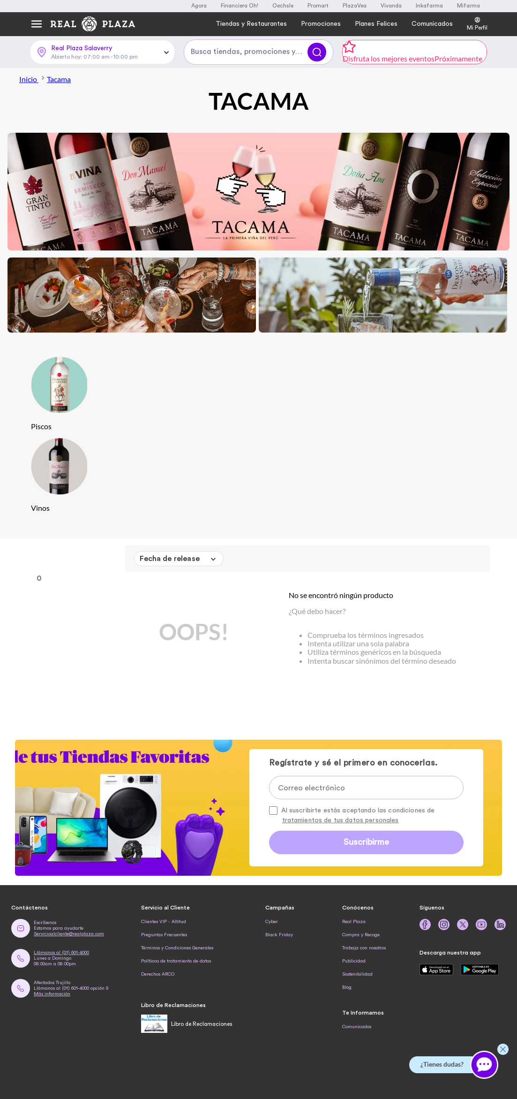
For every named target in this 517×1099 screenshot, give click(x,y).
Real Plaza (354, 921)
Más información (52, 994)
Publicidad (354, 961)
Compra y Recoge (361, 934)
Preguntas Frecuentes (164, 934)
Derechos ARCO (157, 974)
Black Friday (279, 934)
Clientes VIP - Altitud (163, 921)
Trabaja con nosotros (364, 948)
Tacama (59, 79)
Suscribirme (366, 842)
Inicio (33, 79)
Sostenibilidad (357, 974)
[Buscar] (316, 52)
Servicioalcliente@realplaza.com (69, 934)
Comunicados (356, 1026)
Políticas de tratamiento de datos (176, 961)
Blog (347, 987)
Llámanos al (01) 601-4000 (61, 952)
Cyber (271, 921)
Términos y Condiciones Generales (177, 948)
